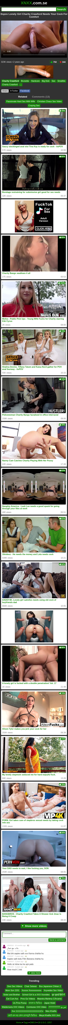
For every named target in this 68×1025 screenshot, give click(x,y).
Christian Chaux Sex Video (49, 101)
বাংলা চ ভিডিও (35, 1003)
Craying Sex (34, 105)
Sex (53, 81)
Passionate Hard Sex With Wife (20, 101)
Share (5, 91)
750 (54, 62)
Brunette (25, 81)
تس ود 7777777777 (57, 1007)
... (21, 85)
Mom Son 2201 (12, 990)
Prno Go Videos (27, 999)
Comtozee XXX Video (36, 1007)
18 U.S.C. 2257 (45, 1022)
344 (62, 62)
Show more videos (34, 926)
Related (22, 96)
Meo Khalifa (50, 1011)
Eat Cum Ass (12, 999)
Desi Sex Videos (14, 986)
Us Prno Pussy (20, 1003)
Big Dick (45, 81)
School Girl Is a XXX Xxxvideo (36, 995)
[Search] (28, 9)
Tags (26, 1022)
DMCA (33, 1022)
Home (19, 1022)
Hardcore (35, 81)
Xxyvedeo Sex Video (53, 990)
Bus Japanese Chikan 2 (50, 986)
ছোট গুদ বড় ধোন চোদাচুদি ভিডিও (22, 1015)
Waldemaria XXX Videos (13, 1007)
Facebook (24, 91)
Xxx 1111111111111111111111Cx (27, 1011)
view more (34, 973)
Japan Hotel (49, 1003)
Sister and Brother (11, 995)
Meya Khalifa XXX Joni (49, 1015)
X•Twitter (14, 91)
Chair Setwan (31, 986)
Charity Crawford (10, 81)
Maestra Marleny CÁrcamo (49, 999)
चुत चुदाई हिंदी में (58, 995)
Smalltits (61, 81)
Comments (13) (41, 96)
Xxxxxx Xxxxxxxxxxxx (31, 990)
